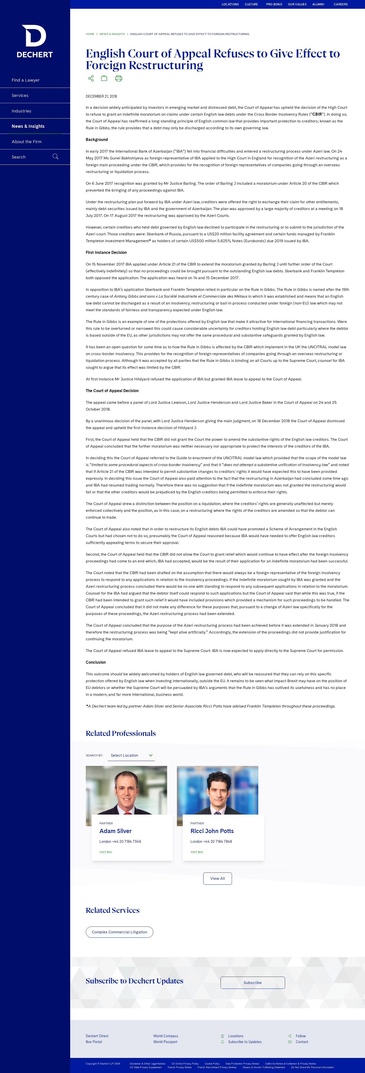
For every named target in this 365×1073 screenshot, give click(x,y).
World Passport (165, 1042)
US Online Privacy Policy (185, 1063)
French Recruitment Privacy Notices (217, 1067)
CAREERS (341, 4)
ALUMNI (318, 4)
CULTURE (251, 4)
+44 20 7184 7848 (217, 842)
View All (217, 878)
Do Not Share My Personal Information (312, 1067)
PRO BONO (274, 4)
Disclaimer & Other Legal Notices (147, 1063)
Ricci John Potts (212, 831)
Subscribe (253, 982)
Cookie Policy (212, 1063)
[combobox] (131, 755)
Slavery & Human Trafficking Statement (264, 1067)
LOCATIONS (230, 4)
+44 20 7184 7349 (126, 842)
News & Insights (112, 34)
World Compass (165, 1036)
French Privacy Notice (180, 1067)
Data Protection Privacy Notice (242, 1063)
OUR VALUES (297, 4)
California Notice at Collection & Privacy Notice (290, 1063)
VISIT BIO (105, 852)
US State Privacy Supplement (146, 1067)
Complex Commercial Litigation (119, 932)
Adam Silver (115, 831)
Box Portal (94, 1042)
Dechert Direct (97, 1036)
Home (90, 34)
